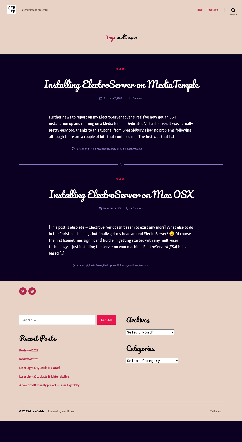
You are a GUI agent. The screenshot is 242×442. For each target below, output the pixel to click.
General (121, 74)
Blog (199, 12)
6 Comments (137, 229)
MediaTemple (103, 169)
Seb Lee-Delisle (35, 432)
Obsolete (137, 169)
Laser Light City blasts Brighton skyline (44, 398)
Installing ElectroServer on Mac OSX (121, 214)
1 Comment (137, 118)
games (113, 286)
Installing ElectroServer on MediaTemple (121, 97)
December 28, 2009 (112, 229)
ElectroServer (83, 169)
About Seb (212, 12)
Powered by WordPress (61, 432)
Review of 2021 (28, 371)
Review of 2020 (29, 380)
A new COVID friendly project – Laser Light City (49, 406)
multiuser (127, 169)
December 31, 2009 (113, 118)
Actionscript (83, 286)
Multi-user (116, 169)
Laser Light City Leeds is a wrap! (39, 389)
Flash (93, 169)
